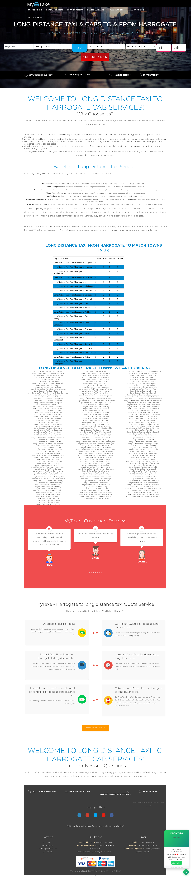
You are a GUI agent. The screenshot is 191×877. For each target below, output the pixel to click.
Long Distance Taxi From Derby (48, 459)
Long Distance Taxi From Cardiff (48, 436)
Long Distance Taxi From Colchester (48, 449)
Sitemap (110, 852)
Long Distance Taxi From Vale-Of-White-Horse (143, 463)
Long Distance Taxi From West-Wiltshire (143, 485)
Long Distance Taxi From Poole (95, 483)
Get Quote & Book (95, 57)
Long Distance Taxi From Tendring (143, 446)
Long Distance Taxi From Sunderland (143, 434)
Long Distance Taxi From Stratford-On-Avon (143, 428)
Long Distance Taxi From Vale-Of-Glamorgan (143, 461)
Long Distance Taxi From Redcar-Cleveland (95, 492)
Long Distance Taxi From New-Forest (95, 438)
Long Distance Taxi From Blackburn (48, 401)
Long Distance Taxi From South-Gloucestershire (143, 401)
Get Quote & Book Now (95, 728)
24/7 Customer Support (41, 75)
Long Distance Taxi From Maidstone (95, 424)
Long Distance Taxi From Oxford (95, 473)
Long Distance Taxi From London (95, 418)
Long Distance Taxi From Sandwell (142, 379)
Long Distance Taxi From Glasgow (95, 377)
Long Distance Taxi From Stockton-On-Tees (143, 424)
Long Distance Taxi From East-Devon (48, 473)
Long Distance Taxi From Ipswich (95, 397)
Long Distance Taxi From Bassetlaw (48, 391)
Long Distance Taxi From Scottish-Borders (143, 383)
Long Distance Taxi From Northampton (95, 463)
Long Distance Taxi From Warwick (143, 473)
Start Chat (176, 863)
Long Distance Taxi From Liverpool (95, 416)
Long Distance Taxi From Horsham (95, 393)
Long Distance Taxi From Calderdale (48, 430)
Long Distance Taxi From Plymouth (95, 481)
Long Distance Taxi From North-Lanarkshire (95, 453)
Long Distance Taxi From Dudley (48, 465)
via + (79, 47)
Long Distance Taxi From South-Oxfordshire (143, 407)
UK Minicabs (48, 852)
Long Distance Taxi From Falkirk (48, 496)
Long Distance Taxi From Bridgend (48, 416)
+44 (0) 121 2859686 (121, 75)
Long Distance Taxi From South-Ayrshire (143, 395)
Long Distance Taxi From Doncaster (48, 461)
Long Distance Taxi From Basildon (48, 387)
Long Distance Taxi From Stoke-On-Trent (143, 426)
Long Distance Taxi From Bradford (48, 410)
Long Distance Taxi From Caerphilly (48, 428)
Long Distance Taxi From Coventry (48, 453)
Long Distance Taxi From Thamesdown (143, 449)
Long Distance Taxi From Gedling (95, 375)
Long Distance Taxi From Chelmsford (47, 442)
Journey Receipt (75, 10)
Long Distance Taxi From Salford (143, 375)
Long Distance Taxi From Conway (48, 451)
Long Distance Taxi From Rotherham (143, 373)
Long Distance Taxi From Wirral (143, 490)
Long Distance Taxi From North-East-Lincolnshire (95, 449)
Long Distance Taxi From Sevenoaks (143, 387)
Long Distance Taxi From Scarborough (143, 381)
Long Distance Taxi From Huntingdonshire (95, 395)
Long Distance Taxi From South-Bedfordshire (143, 397)
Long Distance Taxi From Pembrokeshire (95, 475)
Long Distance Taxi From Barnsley (48, 385)
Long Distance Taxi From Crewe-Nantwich (48, 455)
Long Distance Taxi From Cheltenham (48, 444)
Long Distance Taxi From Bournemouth (47, 407)
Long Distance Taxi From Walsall (143, 469)
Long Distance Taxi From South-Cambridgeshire (143, 399)
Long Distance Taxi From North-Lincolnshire (95, 455)
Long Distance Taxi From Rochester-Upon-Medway (143, 371)
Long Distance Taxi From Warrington (143, 471)
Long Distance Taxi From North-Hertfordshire (95, 451)
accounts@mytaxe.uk (148, 845)
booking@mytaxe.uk (79, 75)
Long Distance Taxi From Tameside (143, 442)
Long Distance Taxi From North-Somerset (95, 457)
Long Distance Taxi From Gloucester (95, 379)
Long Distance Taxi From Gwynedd (95, 383)
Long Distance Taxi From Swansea (143, 438)
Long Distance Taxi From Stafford (143, 420)
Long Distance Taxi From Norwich (95, 465)
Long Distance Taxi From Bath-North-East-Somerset (48, 393)
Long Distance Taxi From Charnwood (47, 440)
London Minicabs (143, 852)
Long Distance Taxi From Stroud (143, 430)
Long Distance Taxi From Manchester (95, 426)
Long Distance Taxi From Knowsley (95, 407)
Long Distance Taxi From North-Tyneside (95, 459)
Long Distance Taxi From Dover (48, 463)
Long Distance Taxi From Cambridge (48, 432)
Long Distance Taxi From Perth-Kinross (95, 477)
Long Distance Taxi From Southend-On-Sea (143, 414)
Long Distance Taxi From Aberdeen (48, 371)
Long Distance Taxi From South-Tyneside (143, 410)
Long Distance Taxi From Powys (95, 487)
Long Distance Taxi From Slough (143, 391)
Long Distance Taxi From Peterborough (95, 479)
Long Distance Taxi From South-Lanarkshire (143, 405)
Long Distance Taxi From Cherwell (48, 446)
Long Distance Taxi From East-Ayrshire (48, 471)
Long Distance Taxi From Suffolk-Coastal (143, 432)
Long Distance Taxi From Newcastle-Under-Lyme (95, 442)
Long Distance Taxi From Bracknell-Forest (48, 408)
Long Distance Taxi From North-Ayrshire (95, 447)
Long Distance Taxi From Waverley (143, 477)
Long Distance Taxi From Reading (95, 490)
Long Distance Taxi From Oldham (95, 471)
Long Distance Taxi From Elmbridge (48, 488)
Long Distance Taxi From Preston (95, 488)
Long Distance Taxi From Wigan (142, 487)
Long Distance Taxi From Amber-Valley (48, 375)
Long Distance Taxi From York (48, 504)
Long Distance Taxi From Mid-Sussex (95, 430)
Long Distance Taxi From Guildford (95, 381)
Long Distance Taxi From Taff (143, 440)
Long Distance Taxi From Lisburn (95, 414)
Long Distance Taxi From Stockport (143, 422)
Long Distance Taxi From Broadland (48, 422)
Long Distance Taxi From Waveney (142, 475)
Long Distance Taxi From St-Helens (143, 418)
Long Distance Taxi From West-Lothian (143, 483)
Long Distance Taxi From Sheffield (143, 389)
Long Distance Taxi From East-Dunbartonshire (48, 475)
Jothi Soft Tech (113, 871)
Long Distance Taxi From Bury (48, 426)
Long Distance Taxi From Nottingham (95, 467)
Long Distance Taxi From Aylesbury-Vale (48, 383)
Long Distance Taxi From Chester (48, 447)
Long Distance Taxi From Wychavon (48, 500)
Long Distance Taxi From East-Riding (47, 483)
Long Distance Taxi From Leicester (95, 412)
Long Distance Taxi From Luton (95, 420)
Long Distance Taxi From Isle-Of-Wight (95, 399)
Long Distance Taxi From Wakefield (143, 467)
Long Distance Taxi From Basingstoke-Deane (48, 389)
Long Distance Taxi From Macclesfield (95, 422)
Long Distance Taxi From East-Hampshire (48, 477)
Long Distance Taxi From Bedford (48, 395)
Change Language (96, 10)
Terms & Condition (85, 852)
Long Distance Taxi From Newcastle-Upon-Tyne (95, 444)
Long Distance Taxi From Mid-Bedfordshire (95, 428)
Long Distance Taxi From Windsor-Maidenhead (142, 488)
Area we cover (36, 18)
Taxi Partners (118, 10)
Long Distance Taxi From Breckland (48, 414)
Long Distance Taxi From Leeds (95, 410)
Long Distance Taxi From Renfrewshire (95, 496)
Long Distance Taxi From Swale (143, 436)
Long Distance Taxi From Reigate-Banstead (95, 494)
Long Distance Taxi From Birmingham (48, 399)
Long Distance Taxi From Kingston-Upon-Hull (95, 403)
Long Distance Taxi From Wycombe (48, 502)
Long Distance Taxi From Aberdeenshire (48, 373)
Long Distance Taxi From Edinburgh (48, 487)
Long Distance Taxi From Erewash (48, 492)
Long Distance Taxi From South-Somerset (143, 408)
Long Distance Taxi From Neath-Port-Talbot (95, 436)
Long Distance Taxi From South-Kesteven (143, 403)
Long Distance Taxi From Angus (48, 377)
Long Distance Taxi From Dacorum (48, 457)
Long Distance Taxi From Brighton (48, 418)
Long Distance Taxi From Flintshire (95, 371)
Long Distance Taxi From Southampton (143, 412)
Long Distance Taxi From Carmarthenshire (48, 438)
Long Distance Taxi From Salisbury (143, 377)
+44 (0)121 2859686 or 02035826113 (115, 794)
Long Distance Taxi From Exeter (48, 494)
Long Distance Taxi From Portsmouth (95, 485)
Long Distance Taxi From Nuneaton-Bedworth (95, 469)
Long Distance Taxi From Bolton (47, 405)
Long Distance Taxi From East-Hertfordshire (48, 479)
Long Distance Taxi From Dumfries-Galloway (48, 467)
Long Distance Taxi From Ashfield (48, 381)
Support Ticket (150, 75)
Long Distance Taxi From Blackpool (48, 403)
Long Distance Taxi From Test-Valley (143, 447)
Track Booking (35, 10)
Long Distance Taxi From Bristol (48, 420)
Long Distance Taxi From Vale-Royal (143, 465)
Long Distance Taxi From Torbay (142, 457)
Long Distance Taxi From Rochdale (95, 498)
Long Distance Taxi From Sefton (143, 385)
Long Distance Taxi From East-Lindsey (48, 481)
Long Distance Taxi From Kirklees (96, 405)
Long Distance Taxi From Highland (95, 391)
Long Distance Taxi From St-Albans (143, 416)
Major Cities (137, 10)
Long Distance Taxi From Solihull (143, 393)
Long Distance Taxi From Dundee (48, 469)
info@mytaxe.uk (147, 842)
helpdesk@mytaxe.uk (152, 848)
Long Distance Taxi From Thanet (143, 451)
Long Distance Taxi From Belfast (48, 397)
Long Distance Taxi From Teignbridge (143, 444)
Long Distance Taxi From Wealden (143, 479)
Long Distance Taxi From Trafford (143, 459)
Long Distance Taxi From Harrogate (95, 387)
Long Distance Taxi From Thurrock (143, 455)
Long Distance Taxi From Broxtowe (48, 424)
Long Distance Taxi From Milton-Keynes (95, 434)
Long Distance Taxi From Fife (48, 498)
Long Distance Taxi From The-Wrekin (143, 453)
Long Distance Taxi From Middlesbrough (95, 432)
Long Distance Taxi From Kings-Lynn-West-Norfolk (95, 401)
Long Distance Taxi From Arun (48, 379)
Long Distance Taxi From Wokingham (143, 492)
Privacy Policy (99, 852)
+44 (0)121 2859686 (104, 842)
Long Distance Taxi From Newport (95, 446)
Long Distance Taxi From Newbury (95, 440)
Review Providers (54, 10)
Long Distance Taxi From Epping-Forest (48, 490)
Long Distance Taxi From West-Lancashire (143, 481)
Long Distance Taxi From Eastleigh (48, 485)
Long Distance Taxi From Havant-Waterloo (95, 389)
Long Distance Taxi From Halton (95, 385)
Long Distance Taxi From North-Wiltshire (95, 461)
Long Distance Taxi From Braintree (48, 412)
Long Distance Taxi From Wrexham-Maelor (143, 496)
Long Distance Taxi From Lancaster (95, 408)
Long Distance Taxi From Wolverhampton (143, 494)
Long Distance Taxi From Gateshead (95, 373)
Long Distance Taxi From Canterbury (48, 434)
